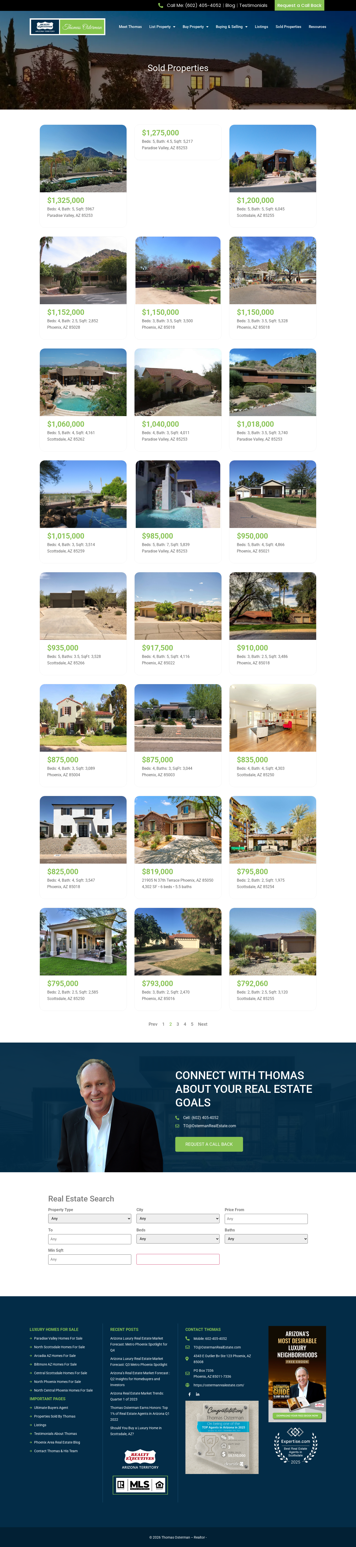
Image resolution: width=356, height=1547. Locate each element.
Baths (230, 1230)
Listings (261, 27)
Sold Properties (288, 27)
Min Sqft (55, 1250)
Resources (317, 27)
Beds (140, 1230)
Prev (153, 1024)
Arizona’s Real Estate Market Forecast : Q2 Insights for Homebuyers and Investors (140, 1378)
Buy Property (195, 27)
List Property (162, 27)
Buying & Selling (231, 27)
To (50, 1230)
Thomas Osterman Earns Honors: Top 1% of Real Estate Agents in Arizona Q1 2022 (140, 1413)
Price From (234, 1210)
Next (202, 1024)
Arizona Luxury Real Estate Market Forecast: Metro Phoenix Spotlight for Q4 (138, 1344)
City (139, 1210)
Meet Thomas (130, 27)
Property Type (60, 1210)
